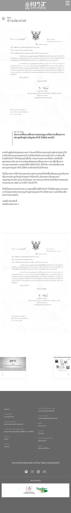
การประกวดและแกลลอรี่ (53, 410)
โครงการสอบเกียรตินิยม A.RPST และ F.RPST (19, 430)
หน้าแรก (6, 409)
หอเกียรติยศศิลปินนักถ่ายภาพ (53, 417)
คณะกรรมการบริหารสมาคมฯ (19, 423)
